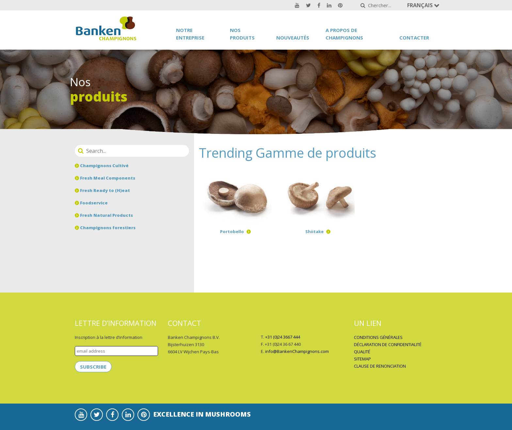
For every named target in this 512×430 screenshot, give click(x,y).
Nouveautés (292, 37)
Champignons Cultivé (102, 165)
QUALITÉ (362, 352)
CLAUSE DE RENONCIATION (380, 366)
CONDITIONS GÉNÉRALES (378, 337)
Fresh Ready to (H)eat (102, 190)
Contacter (414, 37)
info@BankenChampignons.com (297, 351)
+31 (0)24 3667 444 (282, 337)
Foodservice (91, 203)
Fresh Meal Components (105, 178)
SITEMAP (362, 359)
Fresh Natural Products (104, 215)
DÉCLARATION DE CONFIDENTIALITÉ (388, 344)
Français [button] (420, 5)
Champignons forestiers (105, 228)
